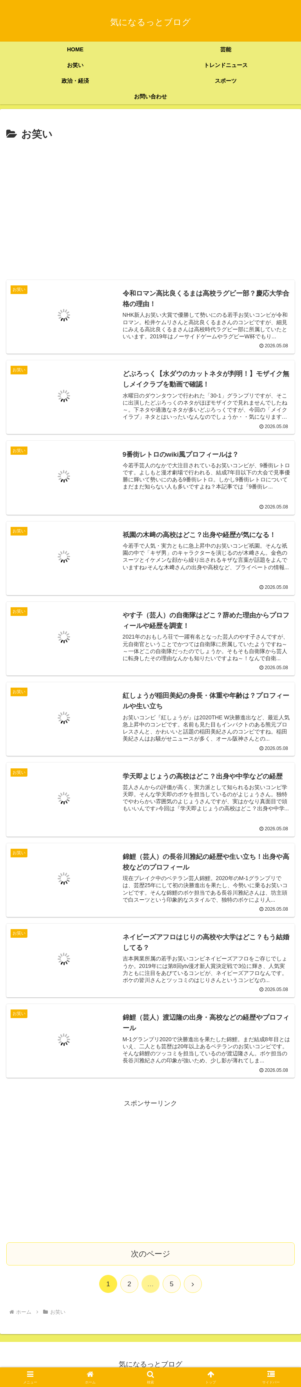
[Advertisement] (150, 202)
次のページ (150, 1253)
